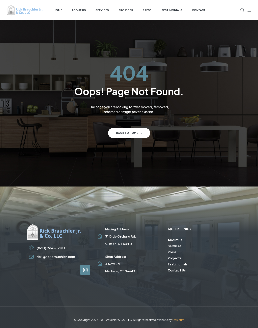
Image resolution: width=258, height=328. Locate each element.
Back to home (129, 132)
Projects (174, 258)
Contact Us (177, 270)
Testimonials (177, 264)
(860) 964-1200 (51, 247)
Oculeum (178, 320)
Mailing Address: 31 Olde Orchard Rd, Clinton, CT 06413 (120, 236)
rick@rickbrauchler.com (56, 257)
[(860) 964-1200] (31, 247)
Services (174, 246)
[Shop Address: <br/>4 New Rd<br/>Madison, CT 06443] (99, 263)
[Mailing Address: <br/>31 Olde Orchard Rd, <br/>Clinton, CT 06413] (99, 236)
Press (172, 252)
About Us (175, 240)
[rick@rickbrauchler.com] (31, 256)
